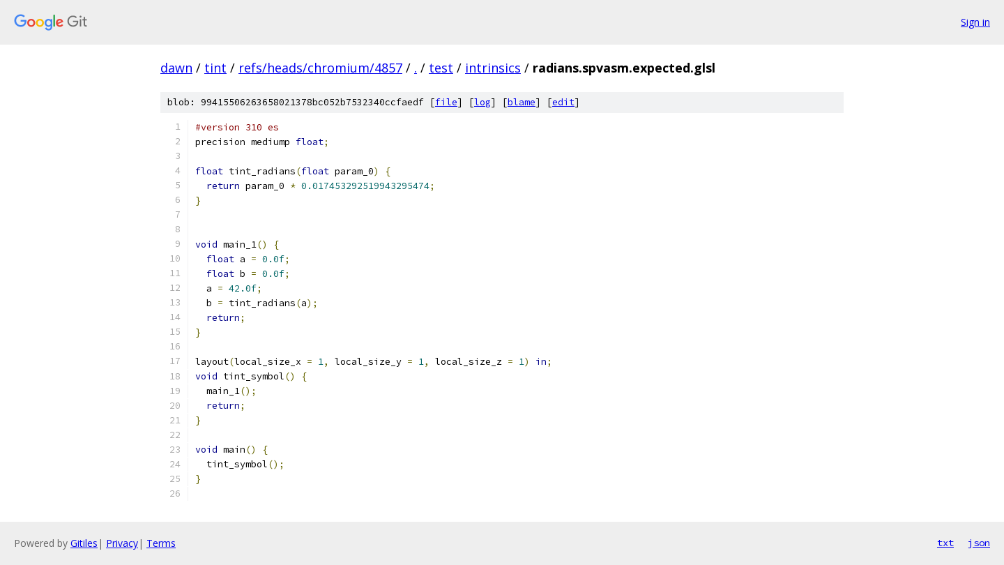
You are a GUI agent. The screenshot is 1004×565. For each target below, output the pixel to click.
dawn (176, 67)
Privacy (122, 543)
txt (945, 542)
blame (521, 102)
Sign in (975, 22)
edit (563, 102)
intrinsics (493, 67)
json (979, 542)
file (446, 102)
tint (215, 67)
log (482, 102)
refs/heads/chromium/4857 (320, 67)
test (441, 67)
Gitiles (84, 543)
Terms (161, 543)
